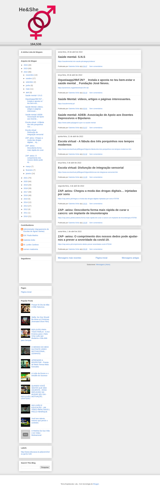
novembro (30, 75)
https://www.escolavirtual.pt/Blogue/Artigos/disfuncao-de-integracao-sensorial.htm (88, 172)
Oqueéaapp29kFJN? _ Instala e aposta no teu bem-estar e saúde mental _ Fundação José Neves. (96, 81)
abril (28, 92)
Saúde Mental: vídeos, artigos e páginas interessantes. (94, 99)
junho (28, 85)
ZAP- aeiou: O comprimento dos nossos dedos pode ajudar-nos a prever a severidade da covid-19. (98, 238)
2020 (26, 181)
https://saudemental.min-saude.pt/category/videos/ (76, 61)
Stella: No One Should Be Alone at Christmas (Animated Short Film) (40, 319)
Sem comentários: (96, 66)
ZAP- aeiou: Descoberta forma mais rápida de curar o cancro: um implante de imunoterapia (93, 211)
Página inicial (101, 258)
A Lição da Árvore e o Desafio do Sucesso (40, 374)
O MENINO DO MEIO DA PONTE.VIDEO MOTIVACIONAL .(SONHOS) (40, 350)
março (28, 166)
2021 (26, 178)
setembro (30, 82)
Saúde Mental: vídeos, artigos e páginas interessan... (34, 109)
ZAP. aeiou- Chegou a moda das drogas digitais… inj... (34, 140)
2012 (26, 209)
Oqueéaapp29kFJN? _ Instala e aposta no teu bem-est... (34, 101)
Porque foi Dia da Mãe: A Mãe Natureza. (41, 306)
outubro (29, 78)
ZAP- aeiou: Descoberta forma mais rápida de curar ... (34, 149)
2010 (26, 216)
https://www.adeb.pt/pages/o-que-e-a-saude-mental (77, 123)
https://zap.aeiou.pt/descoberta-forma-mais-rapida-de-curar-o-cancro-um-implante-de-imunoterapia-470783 (97, 218)
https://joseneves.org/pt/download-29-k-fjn (73, 88)
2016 (26, 195)
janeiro (29, 173)
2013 (26, 206)
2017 (26, 192)
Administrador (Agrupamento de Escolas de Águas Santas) (36, 230)
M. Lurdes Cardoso (31, 245)
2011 (26, 213)
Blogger (96, 484)
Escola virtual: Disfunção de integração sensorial (91, 167)
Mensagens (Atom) (103, 264)
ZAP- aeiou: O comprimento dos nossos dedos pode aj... (34, 159)
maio (28, 89)
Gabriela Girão (29, 240)
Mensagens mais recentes (69, 258)
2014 (26, 202)
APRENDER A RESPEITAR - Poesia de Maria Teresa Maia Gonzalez (40, 363)
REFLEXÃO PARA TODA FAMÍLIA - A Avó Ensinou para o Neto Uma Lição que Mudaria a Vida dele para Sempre (35, 335)
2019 (26, 185)
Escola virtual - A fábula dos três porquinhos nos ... (34, 124)
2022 (26, 72)
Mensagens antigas (130, 258)
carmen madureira (30, 249)
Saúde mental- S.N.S (71, 56)
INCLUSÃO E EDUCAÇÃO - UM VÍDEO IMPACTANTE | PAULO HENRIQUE (41, 408)
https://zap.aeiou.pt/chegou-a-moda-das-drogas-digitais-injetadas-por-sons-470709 (88, 199)
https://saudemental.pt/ (66, 104)
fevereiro (29, 170)
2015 (26, 199)
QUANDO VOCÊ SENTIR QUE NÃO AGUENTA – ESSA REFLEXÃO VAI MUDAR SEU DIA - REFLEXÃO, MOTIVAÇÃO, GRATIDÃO (34, 392)
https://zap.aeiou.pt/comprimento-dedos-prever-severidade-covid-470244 (85, 244)
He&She (28, 9)
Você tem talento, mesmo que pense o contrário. (40, 420)
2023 (26, 68)
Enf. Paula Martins (30, 235)
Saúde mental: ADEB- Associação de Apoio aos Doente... (34, 117)
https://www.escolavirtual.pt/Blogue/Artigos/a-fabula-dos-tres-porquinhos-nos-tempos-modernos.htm (94, 149)
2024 (26, 65)
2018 (26, 188)
